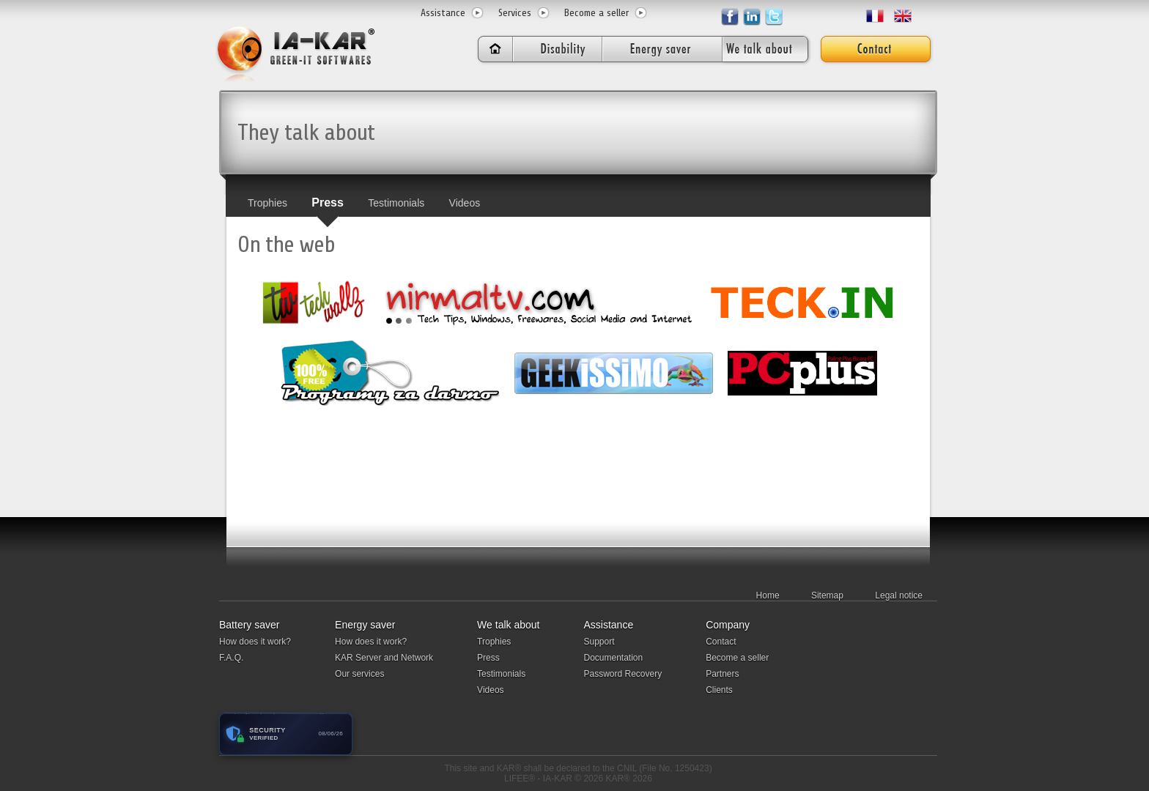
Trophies (267, 203)
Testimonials (396, 203)
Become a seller (596, 12)
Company (728, 625)
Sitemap (827, 595)
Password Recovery (622, 674)
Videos (465, 203)
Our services (359, 674)
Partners (722, 674)
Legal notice (899, 595)
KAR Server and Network (384, 658)
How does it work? (255, 641)
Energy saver (365, 625)
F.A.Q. (231, 658)
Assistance (443, 12)
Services (514, 12)
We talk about (508, 625)
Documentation (613, 658)
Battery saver (249, 625)
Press (327, 202)
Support (598, 641)
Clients (719, 690)
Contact (721, 641)
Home (768, 595)
